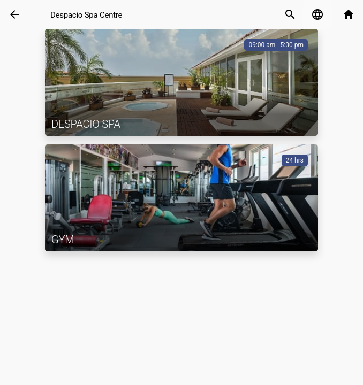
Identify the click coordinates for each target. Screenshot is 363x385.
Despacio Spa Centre (86, 15)
